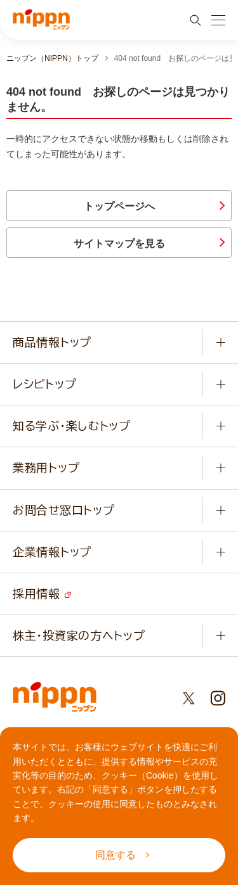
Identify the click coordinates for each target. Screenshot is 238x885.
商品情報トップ (52, 342)
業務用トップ (46, 467)
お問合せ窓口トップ (63, 510)
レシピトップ (44, 384)
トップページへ (119, 206)
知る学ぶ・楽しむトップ (72, 425)
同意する (122, 855)
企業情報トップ (52, 551)
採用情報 (42, 593)
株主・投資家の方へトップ (79, 635)
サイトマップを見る (119, 243)
